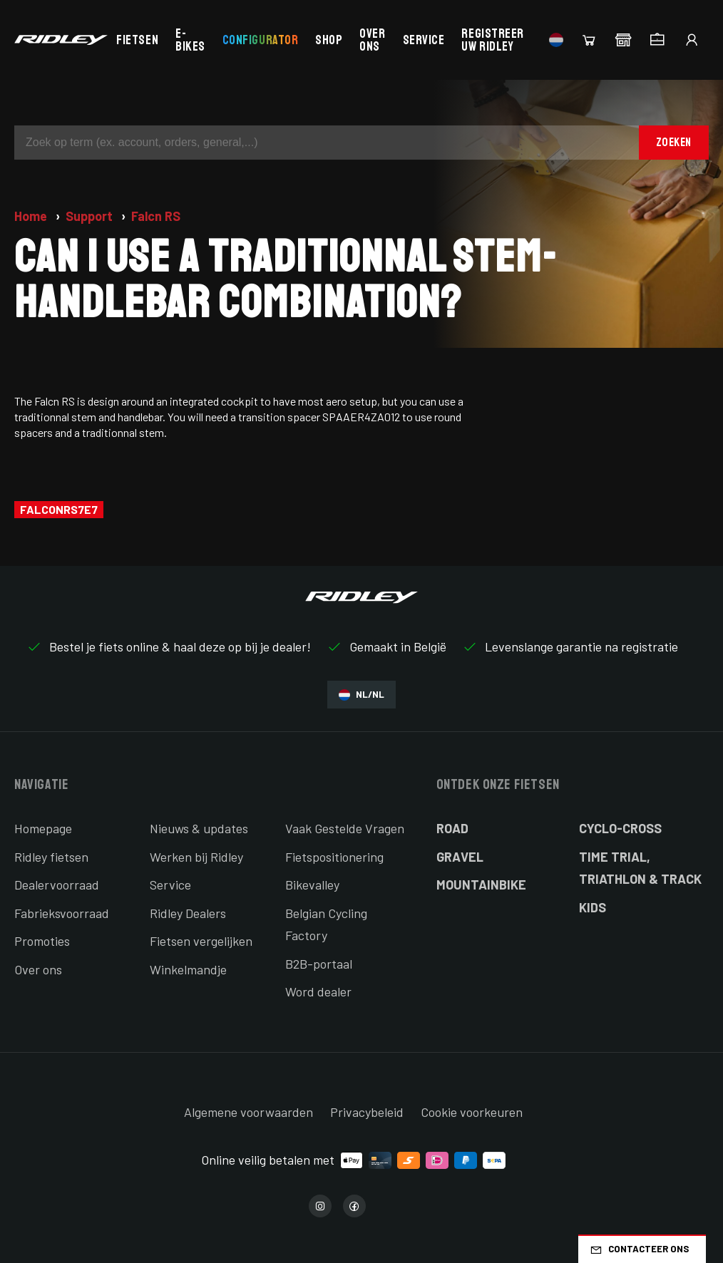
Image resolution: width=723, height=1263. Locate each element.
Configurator (260, 40)
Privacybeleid (367, 1112)
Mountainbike (481, 884)
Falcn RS (155, 216)
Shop (328, 40)
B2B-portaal (318, 963)
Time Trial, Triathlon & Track (640, 868)
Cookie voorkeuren (472, 1112)
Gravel (459, 857)
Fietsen (137, 40)
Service (424, 40)
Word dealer (318, 991)
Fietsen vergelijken (201, 941)
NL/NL (361, 695)
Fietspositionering (334, 857)
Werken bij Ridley (196, 857)
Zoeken (674, 142)
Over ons (372, 40)
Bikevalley (312, 884)
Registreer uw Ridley (492, 40)
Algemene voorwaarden (248, 1112)
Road (452, 828)
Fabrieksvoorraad (61, 913)
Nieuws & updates (199, 828)
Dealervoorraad (56, 884)
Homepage (43, 828)
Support (91, 216)
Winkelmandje (188, 969)
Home (32, 216)
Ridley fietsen (51, 857)
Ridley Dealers (188, 913)
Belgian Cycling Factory (326, 924)
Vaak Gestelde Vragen (344, 828)
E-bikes (190, 40)
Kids (592, 907)
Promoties (42, 941)
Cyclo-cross (620, 828)
